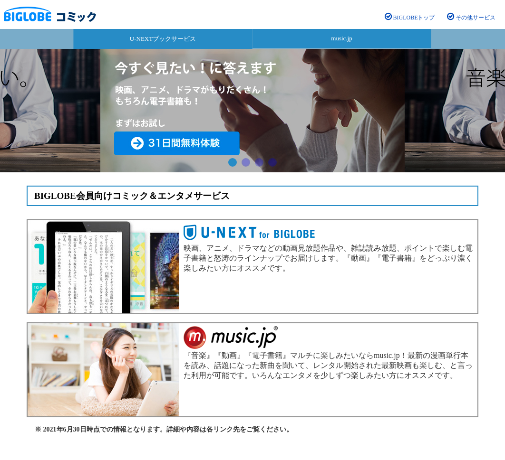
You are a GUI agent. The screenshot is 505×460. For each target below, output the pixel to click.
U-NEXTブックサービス (163, 38)
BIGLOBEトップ (410, 17)
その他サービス (471, 17)
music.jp (341, 38)
